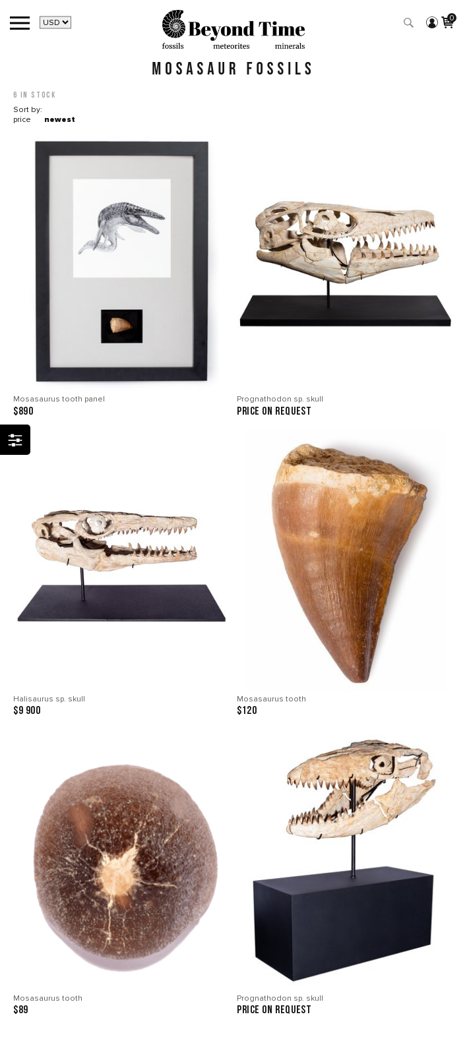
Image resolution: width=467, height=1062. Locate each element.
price (22, 120)
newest (59, 120)
